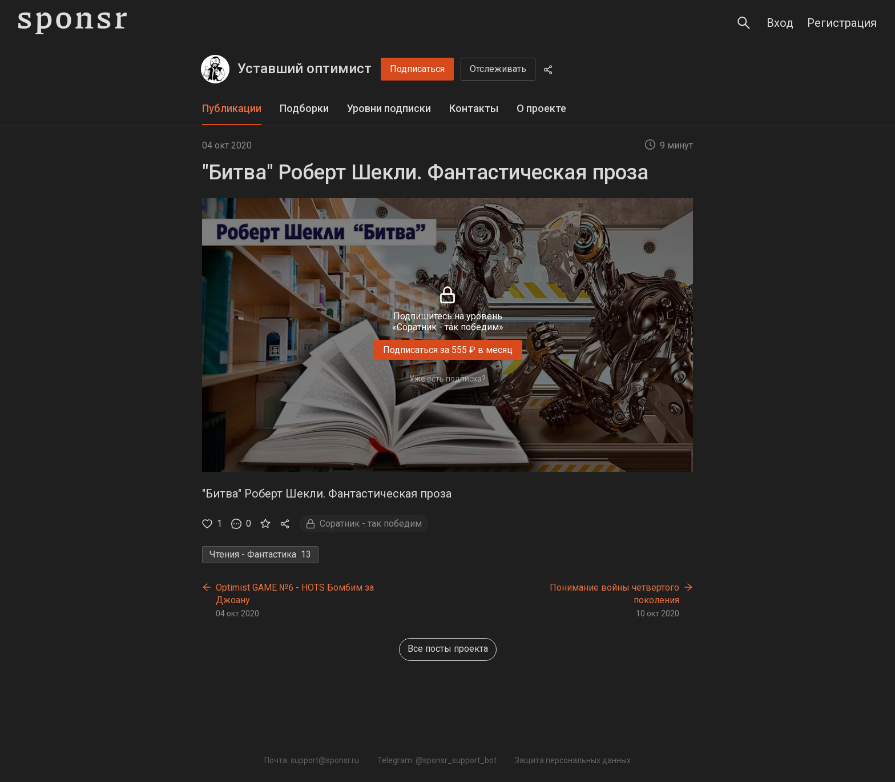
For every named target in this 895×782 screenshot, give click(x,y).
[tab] (231, 109)
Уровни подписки (389, 108)
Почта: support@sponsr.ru (311, 760)
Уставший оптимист (304, 69)
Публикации (231, 108)
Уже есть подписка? (447, 378)
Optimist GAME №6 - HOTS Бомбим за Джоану (295, 593)
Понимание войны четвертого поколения (614, 593)
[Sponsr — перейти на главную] (72, 23)
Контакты (473, 108)
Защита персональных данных (573, 760)
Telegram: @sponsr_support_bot (437, 760)
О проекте (541, 108)
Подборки (304, 108)
